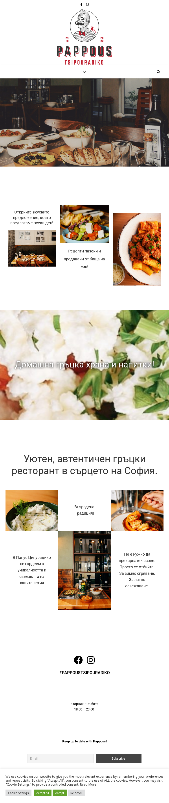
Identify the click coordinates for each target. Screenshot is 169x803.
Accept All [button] (42, 793)
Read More (88, 784)
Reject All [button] (76, 793)
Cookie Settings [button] (18, 793)
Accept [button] (59, 793)
